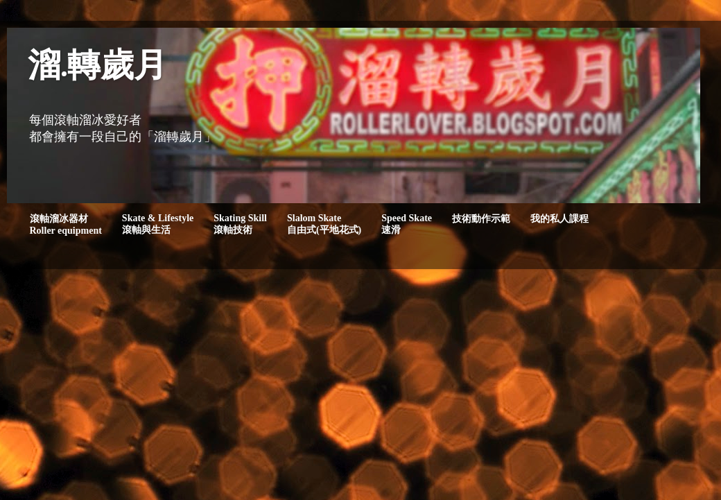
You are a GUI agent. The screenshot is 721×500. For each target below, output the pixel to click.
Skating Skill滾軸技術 (240, 224)
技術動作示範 (481, 219)
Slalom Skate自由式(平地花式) (324, 224)
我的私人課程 (559, 219)
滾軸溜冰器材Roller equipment (66, 225)
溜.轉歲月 (97, 67)
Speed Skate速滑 (406, 224)
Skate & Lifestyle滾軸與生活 (157, 224)
